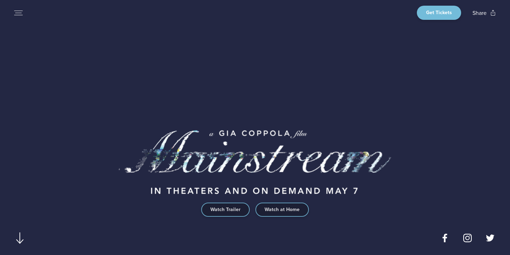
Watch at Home (282, 209)
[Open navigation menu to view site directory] (18, 12)
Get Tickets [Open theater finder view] (439, 12)
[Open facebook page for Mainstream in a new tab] (444, 238)
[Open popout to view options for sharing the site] (484, 13)
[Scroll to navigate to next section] (20, 238)
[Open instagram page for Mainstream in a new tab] (467, 238)
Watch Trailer (225, 209)
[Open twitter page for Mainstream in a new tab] (490, 238)
